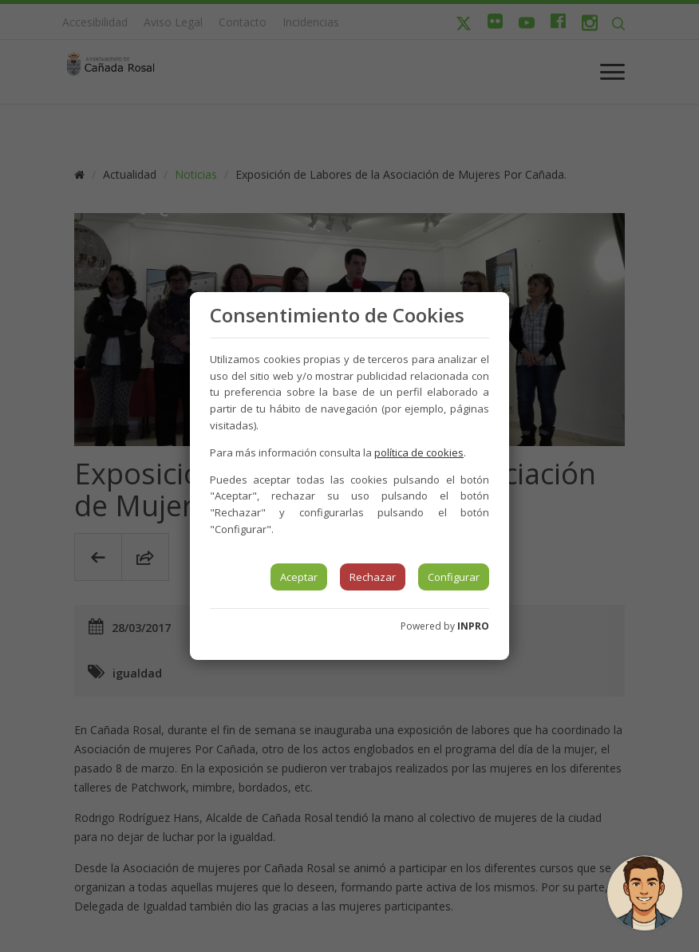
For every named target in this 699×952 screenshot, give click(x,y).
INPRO (473, 626)
